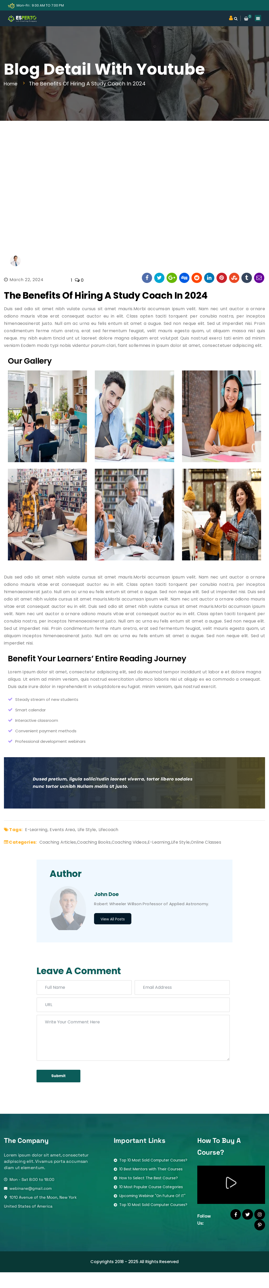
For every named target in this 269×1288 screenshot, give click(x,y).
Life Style (92, 843)
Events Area (65, 843)
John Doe (106, 908)
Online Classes (225, 856)
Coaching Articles (59, 856)
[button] (231, 1200)
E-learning (37, 843)
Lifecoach (116, 843)
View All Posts (113, 933)
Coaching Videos (139, 856)
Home (13, 83)
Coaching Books (100, 856)
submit (63, 1091)
